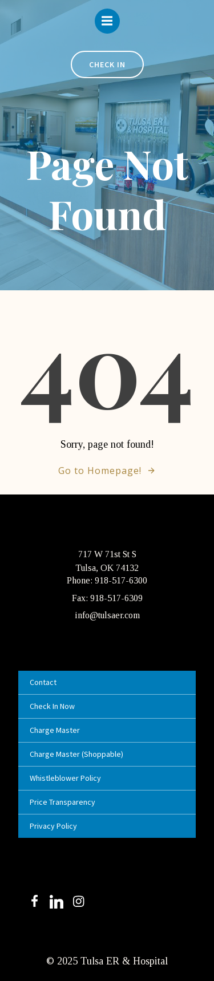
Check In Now (52, 706)
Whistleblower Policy (65, 778)
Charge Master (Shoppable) (76, 754)
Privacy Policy (53, 826)
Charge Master (55, 730)
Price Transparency (62, 802)
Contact (43, 682)
